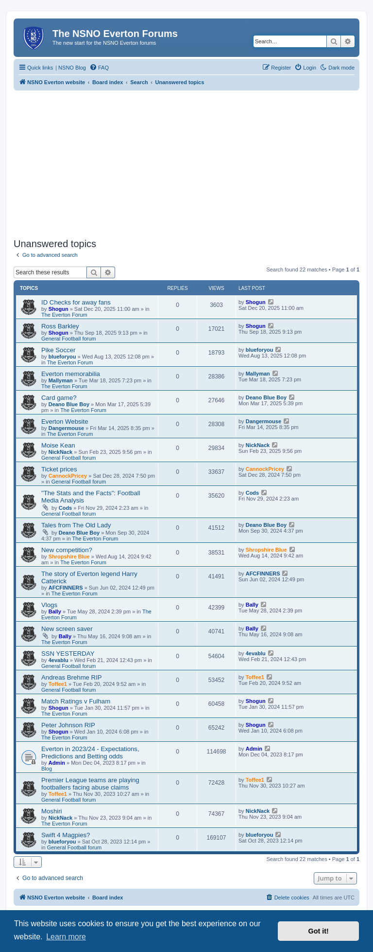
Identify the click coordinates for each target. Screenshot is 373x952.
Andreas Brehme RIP (71, 677)
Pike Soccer (58, 350)
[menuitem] (99, 67)
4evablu (58, 660)
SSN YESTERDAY (67, 653)
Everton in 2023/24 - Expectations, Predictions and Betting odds (90, 752)
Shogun (58, 309)
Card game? (59, 397)
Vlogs (49, 605)
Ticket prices (59, 469)
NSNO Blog (72, 68)
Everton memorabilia (70, 373)
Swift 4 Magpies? (65, 835)
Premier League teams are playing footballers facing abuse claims (90, 783)
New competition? (66, 550)
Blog (46, 769)
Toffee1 (58, 684)
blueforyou (62, 356)
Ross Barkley (60, 326)
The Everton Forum (64, 315)
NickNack (61, 452)
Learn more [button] (66, 937)
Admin (57, 763)
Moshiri (51, 811)
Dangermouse (66, 428)
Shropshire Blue (69, 556)
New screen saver (67, 628)
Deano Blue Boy (69, 404)
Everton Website (64, 421)
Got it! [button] (318, 931)
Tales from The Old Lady (76, 525)
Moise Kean (58, 445)
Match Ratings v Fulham (75, 701)
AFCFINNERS (66, 588)
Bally (55, 611)
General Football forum (68, 338)
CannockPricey (68, 476)
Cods (65, 508)
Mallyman (61, 380)
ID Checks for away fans (76, 302)
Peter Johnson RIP (68, 725)
